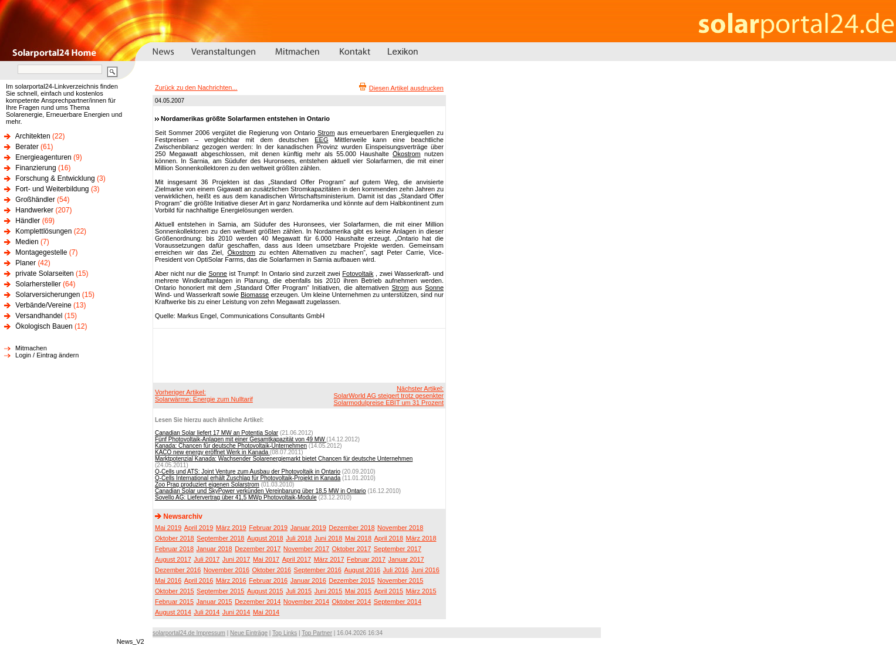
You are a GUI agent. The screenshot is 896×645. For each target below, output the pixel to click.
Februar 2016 (268, 580)
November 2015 (400, 580)
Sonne (217, 273)
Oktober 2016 (271, 569)
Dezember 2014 (257, 601)
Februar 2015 (174, 601)
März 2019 (231, 527)
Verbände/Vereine (43, 305)
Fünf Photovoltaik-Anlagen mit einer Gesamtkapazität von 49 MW (240, 439)
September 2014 (397, 601)
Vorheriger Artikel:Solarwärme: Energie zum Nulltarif (204, 396)
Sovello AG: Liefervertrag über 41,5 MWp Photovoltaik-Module (236, 497)
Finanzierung (35, 168)
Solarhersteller (37, 284)
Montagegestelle (41, 252)
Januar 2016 (308, 580)
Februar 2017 (366, 559)
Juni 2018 (329, 538)
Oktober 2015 (174, 591)
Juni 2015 (329, 591)
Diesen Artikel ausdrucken (406, 88)
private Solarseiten (44, 273)
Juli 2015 (299, 591)
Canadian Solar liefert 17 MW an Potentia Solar (216, 433)
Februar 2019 (268, 527)
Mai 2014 (266, 612)
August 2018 (265, 538)
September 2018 (220, 538)
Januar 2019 (308, 527)
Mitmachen (31, 348)
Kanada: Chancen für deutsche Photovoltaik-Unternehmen (231, 446)
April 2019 (199, 527)
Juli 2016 (396, 569)
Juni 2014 (236, 612)
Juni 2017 (236, 559)
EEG (321, 139)
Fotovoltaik (357, 273)
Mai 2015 (358, 591)
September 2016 (318, 569)
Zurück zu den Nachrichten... (196, 87)
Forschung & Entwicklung (54, 178)
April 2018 (389, 538)
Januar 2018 (214, 548)
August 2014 (173, 612)
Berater (26, 147)
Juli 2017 (206, 559)
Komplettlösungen (43, 231)
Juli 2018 (299, 538)
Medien (26, 242)
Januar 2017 (406, 559)
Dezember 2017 (257, 548)
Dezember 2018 (351, 527)
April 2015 (389, 591)
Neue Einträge (249, 633)
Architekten (32, 136)
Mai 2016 (168, 580)
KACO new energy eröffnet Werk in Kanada (212, 452)
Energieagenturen (43, 157)
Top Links (284, 633)
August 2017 (173, 559)
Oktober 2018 (174, 538)
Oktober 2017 (351, 548)
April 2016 (199, 580)
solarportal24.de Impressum (189, 633)
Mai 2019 (168, 527)
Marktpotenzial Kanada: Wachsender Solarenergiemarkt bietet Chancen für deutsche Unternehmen (284, 458)
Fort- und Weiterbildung (52, 189)
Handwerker (34, 210)
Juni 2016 (425, 569)
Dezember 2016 (178, 569)
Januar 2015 (214, 601)
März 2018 (421, 538)
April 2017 (297, 559)
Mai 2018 (358, 538)
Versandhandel (38, 316)
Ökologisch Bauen (43, 326)
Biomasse (255, 294)
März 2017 (329, 559)
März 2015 (421, 591)
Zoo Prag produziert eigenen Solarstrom (207, 484)
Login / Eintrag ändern (47, 355)
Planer (25, 263)
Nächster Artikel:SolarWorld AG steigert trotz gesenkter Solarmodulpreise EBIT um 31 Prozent (389, 395)
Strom (325, 132)
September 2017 (397, 548)
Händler (27, 221)
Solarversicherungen (47, 295)
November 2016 (226, 569)
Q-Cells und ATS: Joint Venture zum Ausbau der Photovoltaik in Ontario (247, 471)
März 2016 (231, 580)
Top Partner (317, 633)
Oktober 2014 (351, 601)
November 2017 (306, 548)
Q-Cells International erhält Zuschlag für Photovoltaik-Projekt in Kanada (247, 478)
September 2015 (220, 591)
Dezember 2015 (351, 580)
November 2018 (400, 527)
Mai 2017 (266, 559)
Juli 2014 (206, 612)
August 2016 (362, 569)
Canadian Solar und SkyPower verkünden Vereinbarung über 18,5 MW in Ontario (260, 491)
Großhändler (35, 199)
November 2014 (306, 601)
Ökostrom (407, 153)
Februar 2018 (174, 548)
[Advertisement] (297, 355)
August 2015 (265, 591)
